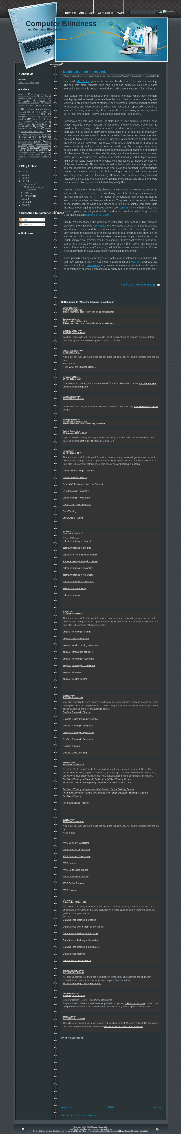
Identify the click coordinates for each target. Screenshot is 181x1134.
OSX (30, 141)
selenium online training (75, 588)
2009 (24, 205)
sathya (66, 531)
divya (65, 900)
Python (31, 146)
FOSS (33, 114)
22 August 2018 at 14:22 (73, 399)
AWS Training (70, 890)
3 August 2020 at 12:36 (73, 533)
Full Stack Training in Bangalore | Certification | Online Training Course (98, 782)
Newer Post (66, 1107)
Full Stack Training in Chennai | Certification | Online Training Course (97, 779)
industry (29, 124)
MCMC (36, 134)
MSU (44, 137)
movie (24, 137)
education (38, 112)
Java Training (69, 511)
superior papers (70, 331)
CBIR (34, 98)
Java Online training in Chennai (78, 470)
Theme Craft (69, 1131)
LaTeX (20, 128)
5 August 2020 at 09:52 (73, 614)
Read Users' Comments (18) (138, 284)
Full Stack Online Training (76, 803)
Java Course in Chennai (75, 477)
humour (26, 122)
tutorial (37, 154)
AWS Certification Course (75, 870)
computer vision (40, 105)
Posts (24, 220)
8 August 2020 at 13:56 (73, 698)
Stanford (21, 152)
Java (46, 124)
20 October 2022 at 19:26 (74, 1019)
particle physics (27, 144)
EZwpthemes (106, 1129)
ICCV (36, 122)
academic (22, 94)
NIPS (37, 139)
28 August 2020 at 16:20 (73, 822)
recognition (34, 148)
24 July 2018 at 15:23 (72, 379)
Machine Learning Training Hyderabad (82, 983)
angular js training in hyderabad (78, 659)
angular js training (72, 672)
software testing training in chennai (80, 561)
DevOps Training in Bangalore (78, 725)
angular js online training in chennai (80, 645)
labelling (28, 126)
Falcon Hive (81, 1131)
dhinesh (66, 763)
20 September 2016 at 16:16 (75, 321)
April (27, 193)
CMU (49, 98)
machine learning (32, 131)
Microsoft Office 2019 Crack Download (123, 1026)
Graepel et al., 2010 (97, 214)
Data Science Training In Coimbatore (81, 947)
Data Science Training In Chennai (79, 920)
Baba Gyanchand (70, 350)
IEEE (20, 124)
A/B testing (99, 225)
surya (65, 612)
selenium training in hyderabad (78, 575)
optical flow (22, 141)
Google (22, 116)
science (32, 150)
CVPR (40, 109)
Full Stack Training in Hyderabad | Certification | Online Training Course (98, 789)
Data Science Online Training (77, 960)
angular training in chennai (76, 638)
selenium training (71, 595)
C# (41, 96)
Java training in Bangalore (76, 491)
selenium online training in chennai (80, 554)
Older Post (156, 1107)
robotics (45, 148)
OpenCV (45, 139)
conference (29, 109)
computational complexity (28, 103)
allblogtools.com (124, 1131)
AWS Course (69, 863)
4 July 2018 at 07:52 (71, 352)
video (46, 154)
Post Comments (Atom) (84, 1115)
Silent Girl (67, 1017)
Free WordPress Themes (79, 1129)
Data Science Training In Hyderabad (81, 940)
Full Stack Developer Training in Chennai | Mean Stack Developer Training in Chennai (105, 793)
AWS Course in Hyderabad (76, 849)
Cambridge (23, 98)
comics (42, 101)
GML (43, 114)
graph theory (34, 117)
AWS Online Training (73, 883)
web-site (47, 156)
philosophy (22, 146)
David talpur (68, 308)
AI (32, 94)
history (47, 119)
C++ (46, 96)
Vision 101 (22, 156)
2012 (24, 181)
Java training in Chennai (128, 464)
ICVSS (45, 122)
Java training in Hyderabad (76, 497)
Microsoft (46, 134)
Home (111, 1106)
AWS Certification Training (76, 876)
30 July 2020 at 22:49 (72, 453)
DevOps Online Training (75, 752)
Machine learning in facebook (33, 188)
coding (27, 100)
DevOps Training (71, 746)
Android (39, 94)
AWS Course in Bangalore (76, 843)
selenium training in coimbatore (78, 581)
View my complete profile (28, 82)
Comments (26, 225)
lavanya (66, 451)
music (20, 139)
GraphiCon (36, 119)
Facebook (21, 114)
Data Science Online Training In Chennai (83, 927)
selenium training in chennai (77, 541)
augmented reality (24, 96)
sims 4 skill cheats (89, 441)
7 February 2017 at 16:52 (74, 333)
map (19, 134)
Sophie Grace (69, 431)
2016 (24, 171)
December (30, 184)
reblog (23, 148)
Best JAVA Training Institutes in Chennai (83, 484)
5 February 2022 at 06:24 (74, 996)
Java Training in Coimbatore (77, 504)
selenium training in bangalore (78, 568)
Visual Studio (35, 156)
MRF (34, 137)
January (28, 196)
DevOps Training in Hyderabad (78, 732)
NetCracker (29, 139)
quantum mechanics (44, 146)
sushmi (66, 820)
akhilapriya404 (69, 377)
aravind (66, 696)
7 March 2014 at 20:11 (72, 310)
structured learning (35, 152)
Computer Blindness (61, 24)
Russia (21, 150)
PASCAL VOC (42, 144)
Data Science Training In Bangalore (80, 933)
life (38, 128)
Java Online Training (73, 518)
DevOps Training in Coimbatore (78, 739)
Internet (38, 124)
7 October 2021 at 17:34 (73, 972)
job (19, 126)
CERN (41, 98)
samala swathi (69, 397)
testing (29, 154)
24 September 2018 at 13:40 (75, 422)
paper (37, 141)
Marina (135, 261)
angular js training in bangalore (78, 652)
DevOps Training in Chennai (77, 712)
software (43, 150)
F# (47, 112)
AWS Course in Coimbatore (76, 856)
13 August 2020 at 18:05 (73, 765)
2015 (24, 175)
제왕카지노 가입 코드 (135, 1003)
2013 (24, 178)
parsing (48, 141)
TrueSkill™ (128, 207)
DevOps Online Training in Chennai (80, 719)
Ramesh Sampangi (71, 971)
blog (35, 96)
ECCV (29, 112)
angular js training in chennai (77, 631)
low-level (48, 128)
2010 (24, 202)
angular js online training (75, 679)
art (47, 94)
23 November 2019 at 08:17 (75, 433)
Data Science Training (74, 954)
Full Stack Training (72, 796)
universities (93, 265)
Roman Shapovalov (99, 1127)
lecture (29, 128)
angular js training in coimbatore (79, 665)
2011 (24, 199)
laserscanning (41, 126)
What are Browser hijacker (82, 367)
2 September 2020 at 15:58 (74, 902)
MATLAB (27, 134)
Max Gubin (83, 81)
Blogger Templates (53, 1131)
